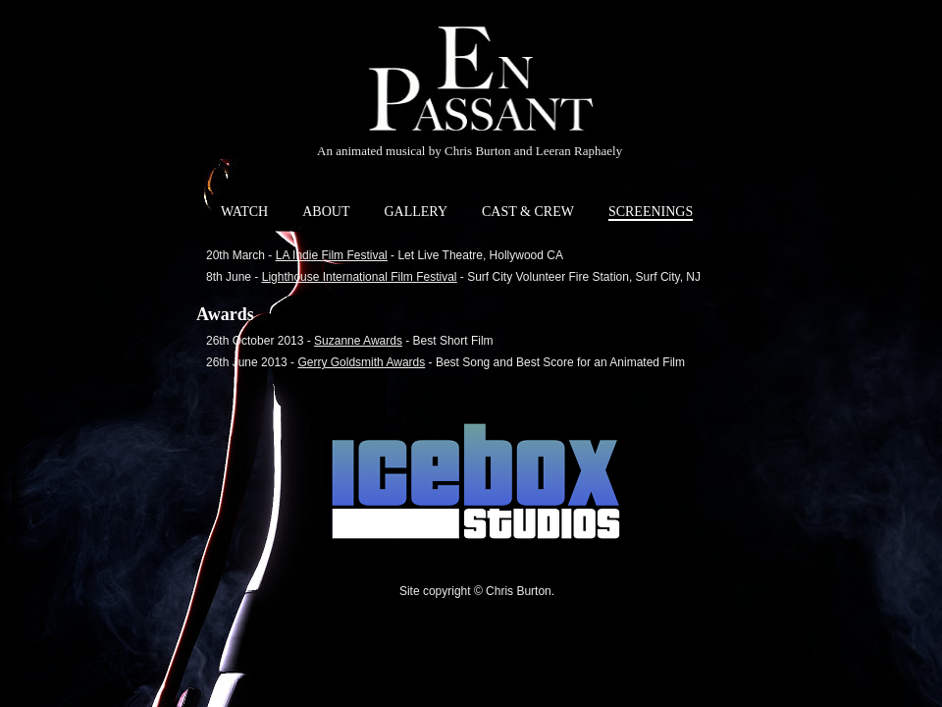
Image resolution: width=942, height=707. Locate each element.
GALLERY (415, 211)
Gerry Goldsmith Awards (361, 362)
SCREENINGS (650, 211)
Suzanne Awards (358, 341)
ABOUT (325, 211)
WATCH (244, 211)
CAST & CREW (528, 211)
